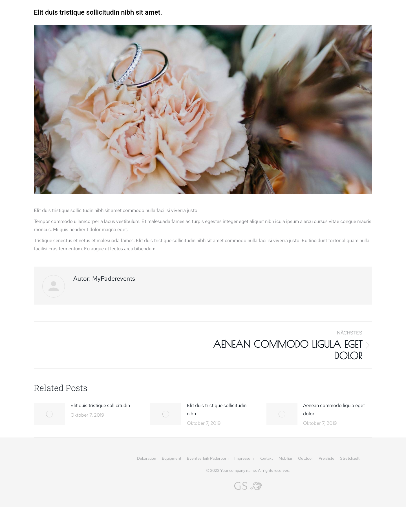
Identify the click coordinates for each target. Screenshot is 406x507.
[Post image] (49, 414)
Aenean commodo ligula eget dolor (334, 409)
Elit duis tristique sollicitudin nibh (216, 409)
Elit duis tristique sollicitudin (100, 405)
